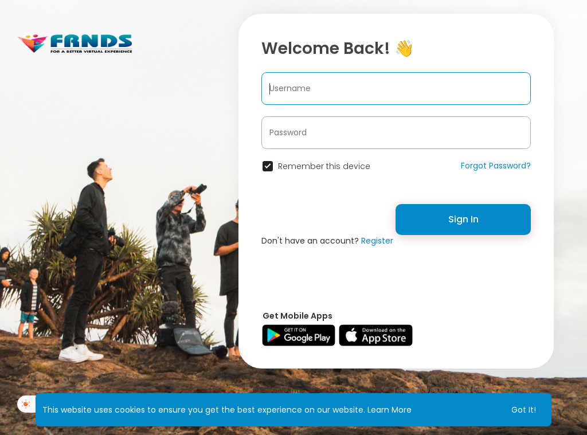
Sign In (463, 219)
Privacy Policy (468, 390)
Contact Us (520, 390)
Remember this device (324, 166)
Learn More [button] (389, 410)
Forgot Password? (496, 165)
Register (377, 240)
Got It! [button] (523, 410)
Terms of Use (415, 390)
